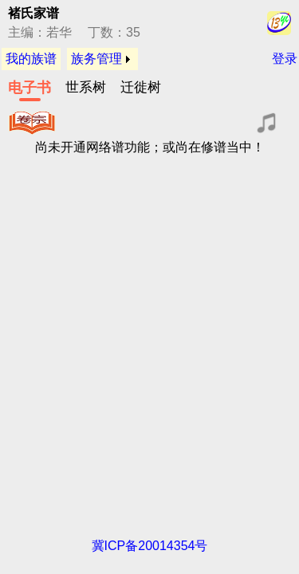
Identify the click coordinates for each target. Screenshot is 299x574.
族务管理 (96, 58)
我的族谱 (31, 58)
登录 (284, 58)
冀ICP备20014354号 (150, 545)
